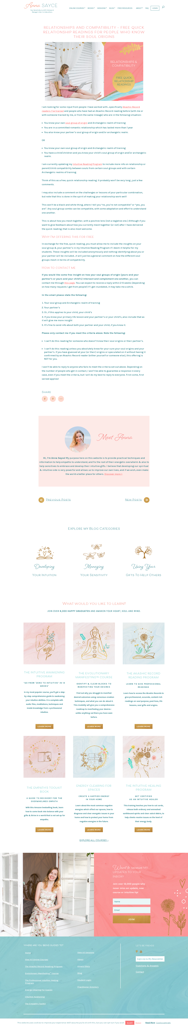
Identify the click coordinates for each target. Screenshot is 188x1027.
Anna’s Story (83, 966)
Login (155, 8)
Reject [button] (138, 1023)
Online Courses (76, 8)
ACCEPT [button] (130, 1023)
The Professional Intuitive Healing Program (41, 981)
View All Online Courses (36, 959)
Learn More (44, 726)
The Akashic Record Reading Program (43, 966)
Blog (111, 8)
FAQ (147, 8)
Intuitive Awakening (35, 997)
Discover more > (113, 474)
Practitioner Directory (88, 987)
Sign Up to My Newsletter (150, 959)
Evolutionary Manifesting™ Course (42, 973)
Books (91, 8)
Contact (140, 972)
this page (69, 282)
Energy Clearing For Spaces (38, 990)
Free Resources (125, 8)
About (139, 8)
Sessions (101, 8)
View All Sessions (85, 952)
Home (28, 953)
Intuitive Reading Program (87, 164)
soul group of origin (76, 122)
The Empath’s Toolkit (35, 1003)
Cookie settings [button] (163, 1023)
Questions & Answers (147, 965)
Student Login (84, 980)
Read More (150, 1023)
